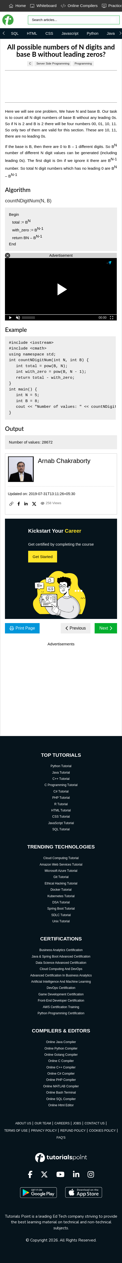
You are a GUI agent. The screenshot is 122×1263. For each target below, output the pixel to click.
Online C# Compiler (61, 1073)
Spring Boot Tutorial (61, 908)
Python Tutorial (61, 766)
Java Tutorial (61, 772)
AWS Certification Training (61, 1007)
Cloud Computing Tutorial (60, 858)
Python (93, 33)
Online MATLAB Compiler (61, 1086)
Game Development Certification (60, 994)
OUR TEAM (43, 1123)
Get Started (43, 556)
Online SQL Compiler (61, 1099)
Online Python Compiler (61, 1048)
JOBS (77, 1123)
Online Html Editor (61, 1105)
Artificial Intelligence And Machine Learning (61, 981)
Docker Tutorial (61, 889)
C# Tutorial (61, 791)
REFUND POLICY (73, 1130)
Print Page (22, 628)
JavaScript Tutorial (61, 823)
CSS (49, 33)
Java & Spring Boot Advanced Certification (61, 956)
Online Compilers (79, 5)
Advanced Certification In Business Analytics (61, 975)
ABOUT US (23, 1123)
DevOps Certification (61, 988)
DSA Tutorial (61, 902)
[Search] (73, 20)
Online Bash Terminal (61, 1092)
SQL (15, 33)
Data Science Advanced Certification (61, 963)
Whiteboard (43, 5)
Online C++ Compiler (61, 1067)
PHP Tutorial (61, 798)
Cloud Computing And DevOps (61, 969)
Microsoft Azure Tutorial (61, 871)
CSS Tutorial (61, 816)
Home (17, 5)
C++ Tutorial (60, 779)
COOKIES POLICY (102, 1130)
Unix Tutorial (61, 921)
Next (105, 628)
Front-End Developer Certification (61, 1000)
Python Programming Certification (61, 1013)
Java (111, 33)
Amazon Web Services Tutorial (61, 864)
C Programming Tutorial (61, 785)
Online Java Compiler (61, 1042)
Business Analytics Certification (61, 950)
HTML (32, 33)
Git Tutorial (61, 877)
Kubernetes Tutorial (61, 896)
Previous (75, 628)
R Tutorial (61, 804)
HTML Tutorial (61, 810)
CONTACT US (94, 1123)
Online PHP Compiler (61, 1080)
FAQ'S (61, 1137)
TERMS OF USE (16, 1130)
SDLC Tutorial (61, 915)
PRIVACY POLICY (44, 1130)
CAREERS (62, 1123)
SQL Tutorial (61, 829)
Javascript (70, 33)
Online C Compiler (61, 1061)
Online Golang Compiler (61, 1055)
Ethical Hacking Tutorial (61, 883)
